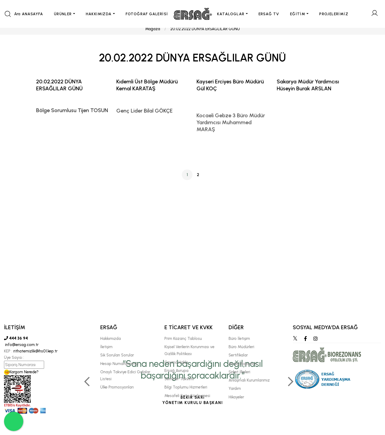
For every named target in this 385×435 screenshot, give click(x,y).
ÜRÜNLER (63, 14)
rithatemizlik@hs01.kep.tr (35, 351)
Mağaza (152, 33)
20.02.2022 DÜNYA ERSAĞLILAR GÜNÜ (205, 33)
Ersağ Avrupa (176, 370)
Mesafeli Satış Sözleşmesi (187, 395)
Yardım (235, 388)
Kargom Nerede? (21, 372)
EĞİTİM (297, 14)
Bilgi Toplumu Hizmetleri (185, 387)
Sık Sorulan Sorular (117, 355)
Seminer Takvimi (179, 378)
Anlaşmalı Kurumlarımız (249, 380)
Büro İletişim (239, 338)
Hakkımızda (110, 338)
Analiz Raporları (243, 363)
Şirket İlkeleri (239, 372)
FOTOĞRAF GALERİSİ (147, 14)
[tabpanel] (192, 315)
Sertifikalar (238, 355)
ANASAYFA (32, 14)
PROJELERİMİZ (333, 14)
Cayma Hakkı (176, 362)
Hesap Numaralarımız (119, 363)
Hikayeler (236, 397)
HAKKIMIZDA (99, 14)
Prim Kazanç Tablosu (183, 338)
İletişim (106, 346)
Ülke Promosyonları (117, 387)
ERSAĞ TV (269, 14)
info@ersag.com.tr (21, 344)
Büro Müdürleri (241, 346)
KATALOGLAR (231, 14)
